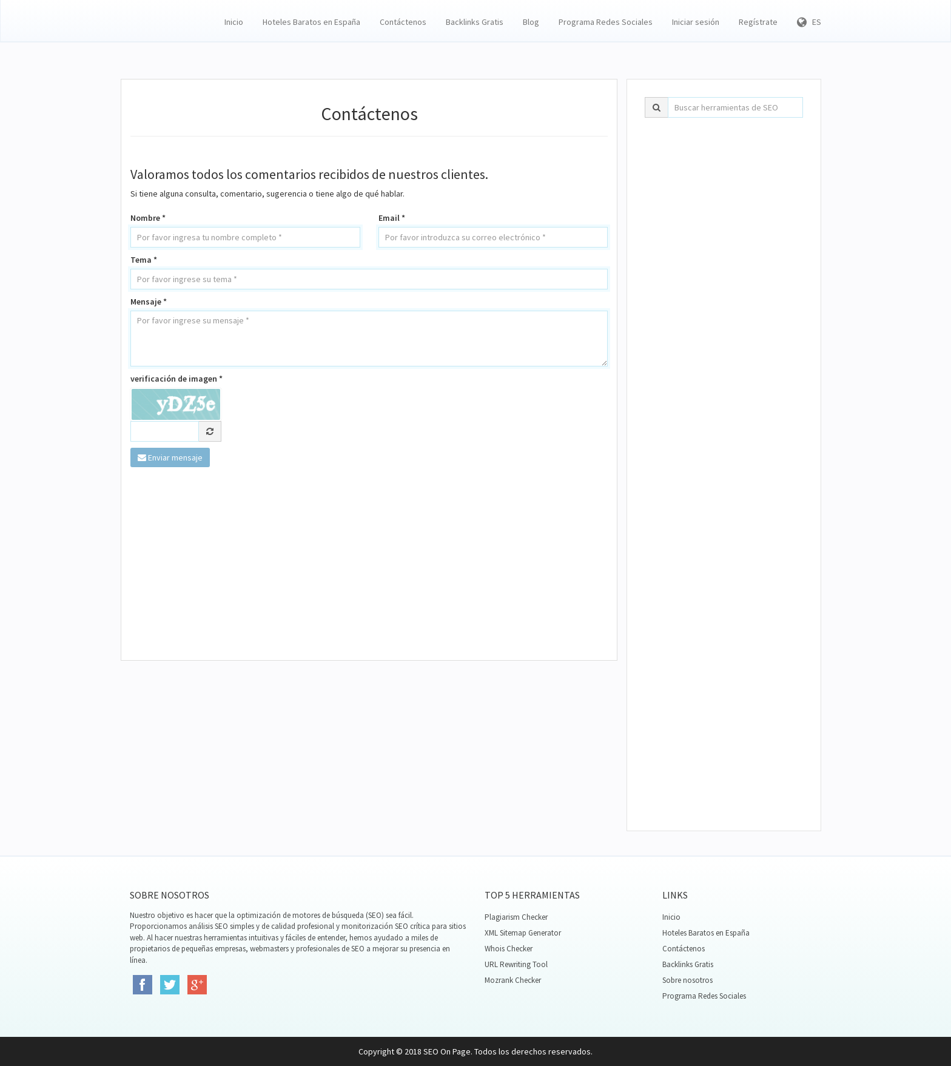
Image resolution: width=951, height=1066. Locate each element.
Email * (391, 217)
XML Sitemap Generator (523, 933)
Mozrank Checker (513, 980)
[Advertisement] (369, 564)
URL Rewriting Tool (516, 964)
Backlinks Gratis (474, 21)
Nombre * (148, 217)
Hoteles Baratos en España (311, 21)
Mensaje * (148, 301)
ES (809, 21)
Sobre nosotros (687, 980)
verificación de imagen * (176, 378)
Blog (531, 21)
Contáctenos (403, 21)
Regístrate (758, 21)
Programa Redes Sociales (606, 21)
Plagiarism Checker (516, 917)
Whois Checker (509, 948)
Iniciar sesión (695, 21)
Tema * (143, 259)
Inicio (233, 21)
